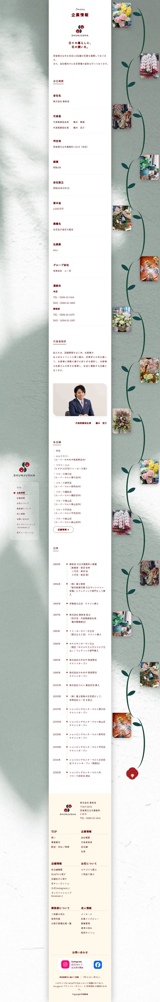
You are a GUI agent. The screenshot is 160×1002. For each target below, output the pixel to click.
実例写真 (55, 918)
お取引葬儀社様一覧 (61, 923)
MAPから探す (58, 874)
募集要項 (85, 923)
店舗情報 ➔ (63, 529)
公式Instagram (60, 888)
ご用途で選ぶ (87, 874)
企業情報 (21, 492)
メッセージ (86, 914)
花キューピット (25, 532)
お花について (23, 503)
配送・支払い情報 (60, 846)
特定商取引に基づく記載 (69, 977)
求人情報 (21, 513)
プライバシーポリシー (91, 977)
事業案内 (55, 842)
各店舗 (84, 846)
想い (53, 837)
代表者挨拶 (86, 842)
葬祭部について (24, 508)
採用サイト (87, 932)
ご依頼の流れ (58, 914)
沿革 (83, 851)
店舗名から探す (59, 878)
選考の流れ (86, 928)
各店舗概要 (56, 869)
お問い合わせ (23, 519)
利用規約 (90, 986)
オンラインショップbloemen (61, 894)
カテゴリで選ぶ (89, 869)
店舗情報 (21, 498)
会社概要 (85, 837)
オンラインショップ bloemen (24, 526)
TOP (19, 487)
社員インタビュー (90, 918)
